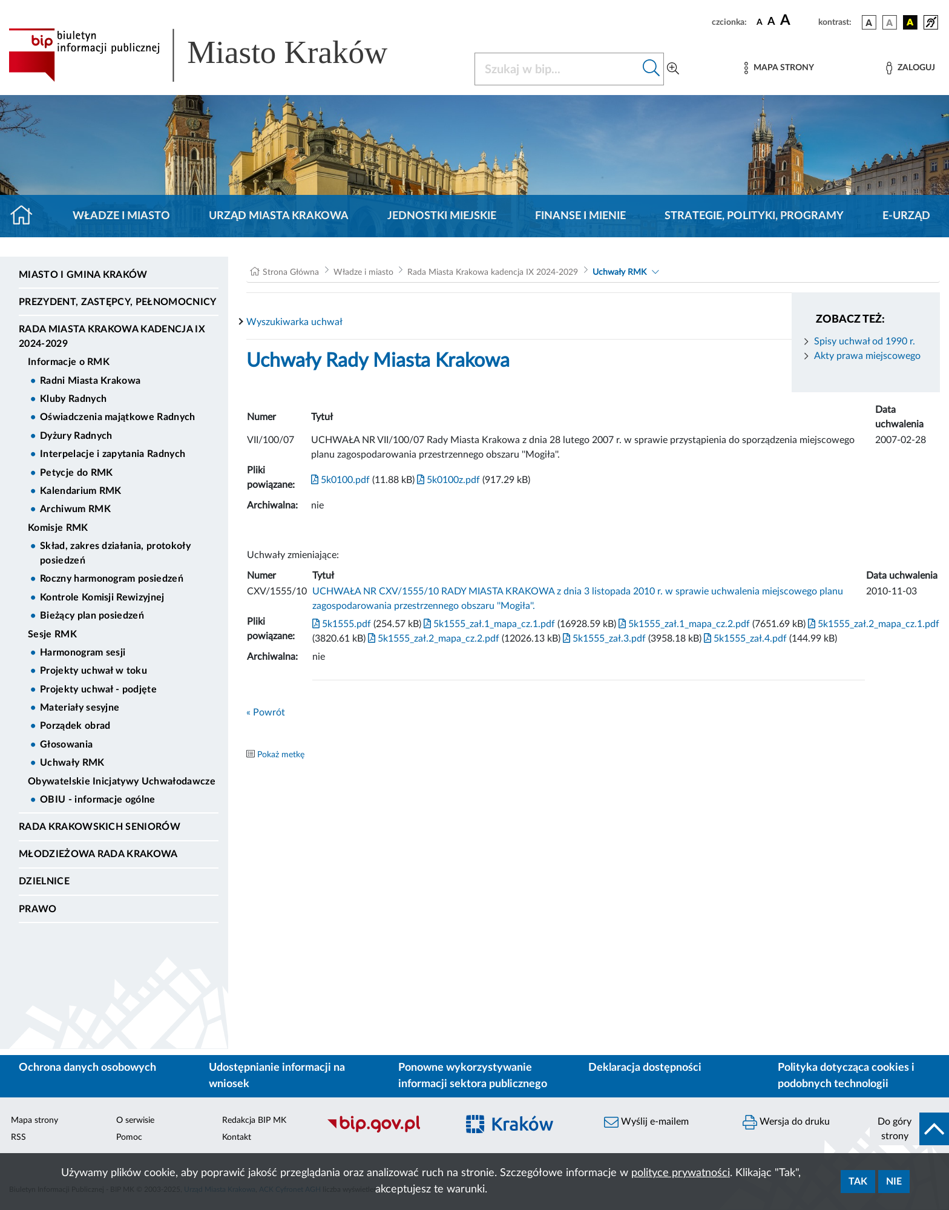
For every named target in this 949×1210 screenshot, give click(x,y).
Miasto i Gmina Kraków (83, 275)
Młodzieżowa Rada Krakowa (98, 854)
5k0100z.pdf (447, 480)
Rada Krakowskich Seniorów (99, 827)
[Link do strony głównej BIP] (215, 55)
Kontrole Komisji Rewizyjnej (102, 597)
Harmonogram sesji (82, 652)
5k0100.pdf (340, 480)
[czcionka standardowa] (759, 22)
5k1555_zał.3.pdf (603, 638)
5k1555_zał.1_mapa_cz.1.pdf (488, 624)
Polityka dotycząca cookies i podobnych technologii (846, 1076)
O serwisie (135, 1120)
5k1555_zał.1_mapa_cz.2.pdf (683, 624)
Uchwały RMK (72, 763)
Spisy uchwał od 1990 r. (864, 341)
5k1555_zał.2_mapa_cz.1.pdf (872, 624)
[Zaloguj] (910, 68)
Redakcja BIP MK (254, 1120)
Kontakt (236, 1137)
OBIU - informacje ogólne (98, 799)
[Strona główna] (26, 216)
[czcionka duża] (797, 20)
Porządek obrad (75, 726)
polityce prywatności (680, 1173)
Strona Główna (291, 272)
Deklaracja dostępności (644, 1067)
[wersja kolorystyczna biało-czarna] (890, 22)
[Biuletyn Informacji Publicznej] (386, 1131)
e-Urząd (906, 216)
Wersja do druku (786, 1122)
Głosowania (66, 744)
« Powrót (265, 712)
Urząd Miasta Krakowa (279, 216)
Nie (894, 1181)
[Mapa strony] (779, 68)
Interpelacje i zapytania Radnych (112, 454)
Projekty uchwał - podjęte (98, 689)
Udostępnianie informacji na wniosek (277, 1076)
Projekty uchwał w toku (93, 671)
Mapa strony (34, 1120)
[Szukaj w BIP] (557, 69)
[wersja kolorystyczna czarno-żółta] (910, 22)
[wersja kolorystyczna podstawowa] (869, 22)
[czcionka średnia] (771, 22)
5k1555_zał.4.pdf (744, 638)
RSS (18, 1137)
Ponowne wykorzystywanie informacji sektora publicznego (472, 1076)
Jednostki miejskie (441, 216)
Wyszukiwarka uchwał (294, 322)
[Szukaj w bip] (651, 69)
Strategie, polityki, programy (754, 216)
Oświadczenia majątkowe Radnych (117, 417)
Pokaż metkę (280, 755)
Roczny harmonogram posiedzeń (111, 579)
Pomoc (129, 1137)
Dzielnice (44, 881)
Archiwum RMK (75, 509)
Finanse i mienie (580, 216)
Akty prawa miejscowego (867, 356)
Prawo (38, 909)
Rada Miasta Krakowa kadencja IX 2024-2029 (112, 336)
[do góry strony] (909, 1129)
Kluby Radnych (73, 399)
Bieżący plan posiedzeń (92, 615)
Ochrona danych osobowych (87, 1067)
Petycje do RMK (76, 473)
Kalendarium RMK (81, 491)
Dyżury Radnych (76, 436)
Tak (858, 1181)
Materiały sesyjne (79, 707)
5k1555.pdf (341, 624)
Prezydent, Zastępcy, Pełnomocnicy (118, 302)
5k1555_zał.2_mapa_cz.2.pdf (432, 638)
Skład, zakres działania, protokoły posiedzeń (115, 553)
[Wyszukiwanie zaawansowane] (673, 69)
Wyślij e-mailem (646, 1122)
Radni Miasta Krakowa (90, 381)
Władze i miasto (121, 216)
